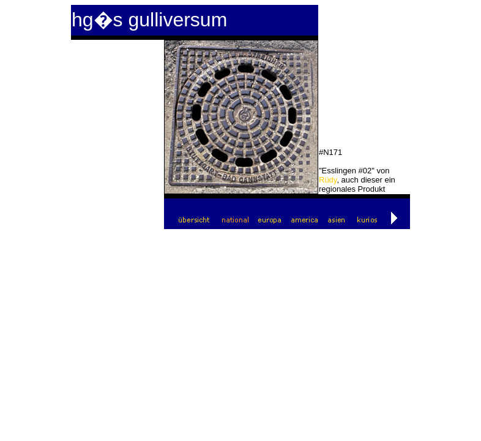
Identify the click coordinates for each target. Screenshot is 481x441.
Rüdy (328, 179)
